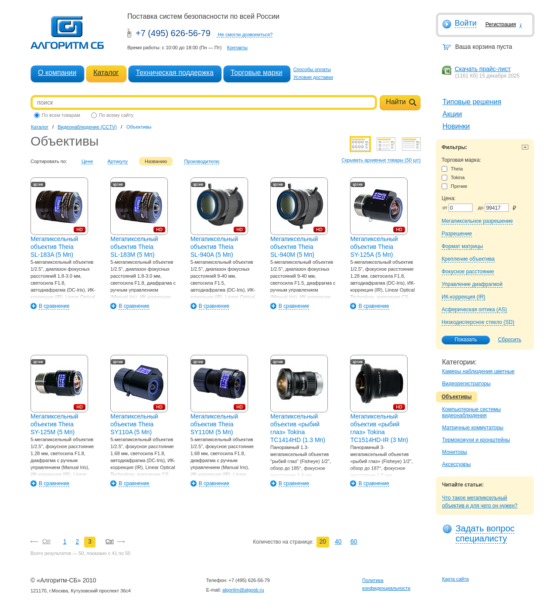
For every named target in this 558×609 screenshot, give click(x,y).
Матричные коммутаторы (473, 428)
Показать (461, 340)
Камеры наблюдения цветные (478, 371)
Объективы (457, 397)
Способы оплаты (312, 69)
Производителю (201, 161)
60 (353, 541)
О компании (57, 72)
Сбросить (509, 340)
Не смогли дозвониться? (245, 34)
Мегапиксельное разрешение (477, 221)
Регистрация (500, 24)
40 (338, 541)
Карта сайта (455, 579)
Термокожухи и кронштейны (476, 440)
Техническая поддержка (174, 72)
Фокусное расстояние (468, 272)
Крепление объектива (468, 259)
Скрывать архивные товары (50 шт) (381, 160)
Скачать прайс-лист (482, 68)
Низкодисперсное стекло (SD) (478, 322)
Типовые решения (471, 101)
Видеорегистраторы (466, 384)
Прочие (454, 186)
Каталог (106, 72)
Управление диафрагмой (472, 284)
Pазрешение (457, 234)
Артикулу (118, 161)
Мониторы (454, 452)
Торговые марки (256, 72)
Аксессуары (456, 464)
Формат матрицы (462, 246)
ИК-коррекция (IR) (463, 297)
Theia (452, 169)
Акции (452, 114)
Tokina (453, 177)
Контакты (237, 47)
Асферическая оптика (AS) (474, 309)
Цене (87, 161)
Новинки (456, 126)
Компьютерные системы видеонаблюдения (471, 412)
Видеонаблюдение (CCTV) (87, 126)
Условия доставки (313, 77)
